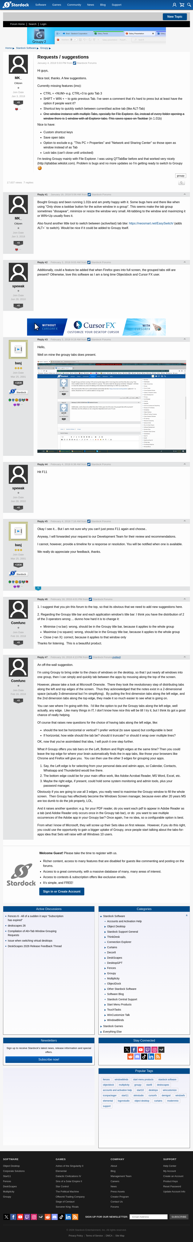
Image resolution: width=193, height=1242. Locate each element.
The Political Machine (67, 1191)
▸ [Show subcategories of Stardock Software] (38, 48)
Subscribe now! (48, 1059)
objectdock (108, 1085)
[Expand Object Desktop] (105, 927)
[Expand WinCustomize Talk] (105, 1015)
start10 (140, 1090)
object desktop (141, 1100)
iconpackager (110, 1095)
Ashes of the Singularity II (69, 1165)
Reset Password (172, 1186)
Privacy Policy (76, 1235)
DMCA (109, 1235)
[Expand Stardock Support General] (105, 932)
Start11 (7, 1176)
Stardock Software (26, 48)
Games (56, 4)
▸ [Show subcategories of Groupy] (50, 48)
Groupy (44, 48)
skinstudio (138, 1095)
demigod (166, 1095)
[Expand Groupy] (105, 974)
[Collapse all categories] (186, 915)
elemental (108, 1100)
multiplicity (124, 1085)
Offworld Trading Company (70, 1196)
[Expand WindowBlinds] (105, 1020)
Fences (7, 1181)
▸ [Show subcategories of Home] (13, 48)
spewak (18, 286)
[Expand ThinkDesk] (105, 937)
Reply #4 (42, 464)
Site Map (119, 1235)
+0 (18, 102)
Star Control (62, 1186)
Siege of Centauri (65, 1201)
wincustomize (170, 1090)
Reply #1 (42, 194)
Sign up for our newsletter (106, 1216)
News (90, 4)
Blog (103, 4)
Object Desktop (11, 1165)
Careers (115, 1181)
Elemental (61, 1171)
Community (74, 4)
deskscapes (163, 1085)
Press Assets (118, 1191)
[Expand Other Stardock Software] (105, 989)
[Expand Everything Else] (101, 1032)
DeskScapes (10, 1186)
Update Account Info (174, 1191)
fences (106, 1079)
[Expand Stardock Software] (101, 916)
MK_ (18, 78)
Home (8, 48)
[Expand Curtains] (105, 948)
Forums (115, 1206)
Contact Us (117, 1201)
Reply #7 (42, 657)
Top (184, 194)
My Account (169, 1171)
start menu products (143, 1079)
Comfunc (18, 623)
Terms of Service (94, 1235)
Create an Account (173, 1176)
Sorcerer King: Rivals (67, 1206)
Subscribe (179, 1216)
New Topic (175, 16)
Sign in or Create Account (61, 891)
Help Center (169, 1165)
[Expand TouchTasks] (105, 1010)
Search (32, 24)
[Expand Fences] (105, 968)
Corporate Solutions (14, 1171)
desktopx (153, 1090)
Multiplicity (8, 1191)
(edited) (117, 657)
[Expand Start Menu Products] (105, 1005)
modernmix (173, 1100)
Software (40, 4)
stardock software (167, 1079)
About (114, 1165)
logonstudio (123, 1100)
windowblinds (121, 1079)
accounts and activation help (117, 1090)
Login (43, 24)
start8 (149, 1085)
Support (116, 4)
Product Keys (170, 1181)
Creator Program (120, 1196)
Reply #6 (42, 599)
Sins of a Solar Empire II (69, 1181)
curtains (158, 1100)
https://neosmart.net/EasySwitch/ (151, 223)
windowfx (180, 1095)
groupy (180, 175)
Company (117, 1159)
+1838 (18, 382)
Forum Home (17, 24)
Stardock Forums (85, 63)
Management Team (121, 1176)
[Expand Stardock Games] (101, 1026)
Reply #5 (42, 521)
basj (18, 363)
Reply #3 (42, 339)
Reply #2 (42, 262)
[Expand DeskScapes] (105, 958)
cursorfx (153, 1095)
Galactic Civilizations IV (68, 1176)
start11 (125, 1095)
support (107, 1106)
